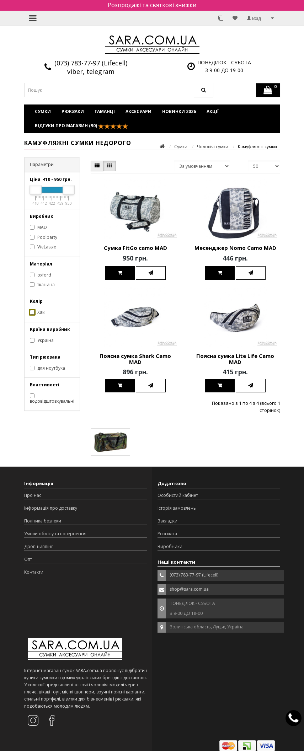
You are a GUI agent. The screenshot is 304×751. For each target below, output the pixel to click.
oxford (40, 275)
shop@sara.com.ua (189, 589)
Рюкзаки (73, 111)
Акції (213, 111)
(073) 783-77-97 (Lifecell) (90, 63)
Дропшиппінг (38, 546)
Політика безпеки (42, 521)
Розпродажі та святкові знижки (152, 5)
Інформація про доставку (50, 508)
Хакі (38, 312)
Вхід (254, 18)
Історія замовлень (177, 508)
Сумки (43, 111)
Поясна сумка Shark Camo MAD (135, 358)
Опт (28, 559)
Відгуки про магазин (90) (81, 126)
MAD (38, 227)
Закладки (167, 521)
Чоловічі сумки (212, 147)
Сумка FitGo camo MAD (135, 247)
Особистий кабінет (178, 495)
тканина (42, 284)
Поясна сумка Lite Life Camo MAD (235, 358)
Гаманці (105, 111)
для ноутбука (47, 368)
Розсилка (167, 534)
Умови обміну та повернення (55, 534)
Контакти (33, 572)
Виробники (170, 546)
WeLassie (43, 247)
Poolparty (43, 237)
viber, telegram (90, 71)
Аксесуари (138, 111)
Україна (42, 340)
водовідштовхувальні (52, 398)
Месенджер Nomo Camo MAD (235, 247)
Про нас (32, 495)
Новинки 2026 (179, 111)
